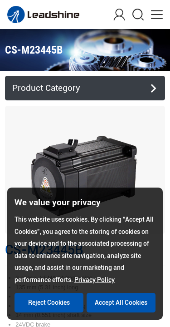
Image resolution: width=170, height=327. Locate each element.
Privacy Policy (94, 279)
